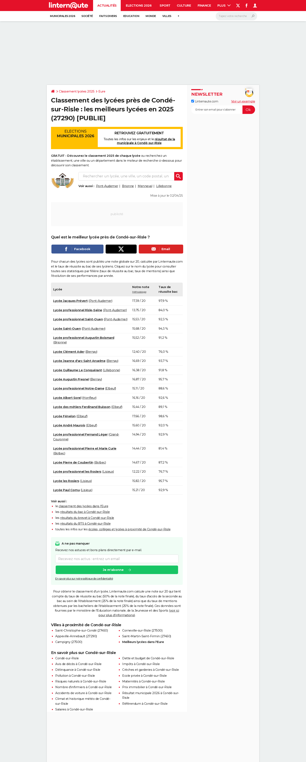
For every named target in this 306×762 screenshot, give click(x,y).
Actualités (107, 5)
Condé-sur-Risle (67, 658)
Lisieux (108, 471)
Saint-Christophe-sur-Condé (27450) (81, 630)
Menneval (145, 186)
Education (131, 16)
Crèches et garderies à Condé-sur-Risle (150, 670)
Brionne (128, 186)
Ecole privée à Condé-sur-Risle (144, 676)
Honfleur (89, 398)
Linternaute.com (204, 101)
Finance (204, 5)
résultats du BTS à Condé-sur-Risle (85, 523)
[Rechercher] (236, 16)
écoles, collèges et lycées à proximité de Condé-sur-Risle (129, 529)
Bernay (91, 352)
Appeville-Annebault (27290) (76, 636)
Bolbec (59, 453)
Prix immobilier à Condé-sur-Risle (147, 687)
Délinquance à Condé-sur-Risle (77, 670)
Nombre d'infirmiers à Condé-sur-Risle (83, 687)
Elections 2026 (139, 5)
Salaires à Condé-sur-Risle (74, 709)
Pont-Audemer (107, 186)
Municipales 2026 (62, 16)
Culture (184, 5)
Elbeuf (110, 388)
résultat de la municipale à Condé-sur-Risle (146, 141)
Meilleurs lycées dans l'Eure (143, 642)
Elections (75, 133)
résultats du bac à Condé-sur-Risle (85, 512)
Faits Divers (108, 16)
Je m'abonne (113, 570)
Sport (165, 5)
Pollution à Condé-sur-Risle (75, 676)
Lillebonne (164, 186)
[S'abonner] (223, 109)
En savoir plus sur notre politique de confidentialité (84, 578)
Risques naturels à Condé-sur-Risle (80, 681)
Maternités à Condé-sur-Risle (143, 681)
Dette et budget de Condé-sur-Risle (148, 658)
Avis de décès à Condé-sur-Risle (78, 664)
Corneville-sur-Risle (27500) (142, 630)
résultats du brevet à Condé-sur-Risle (87, 518)
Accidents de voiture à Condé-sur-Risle (83, 693)
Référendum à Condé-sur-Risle (144, 704)
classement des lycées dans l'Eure (83, 506)
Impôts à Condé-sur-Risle (141, 664)
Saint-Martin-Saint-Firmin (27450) (146, 636)
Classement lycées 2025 (76, 91)
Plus (224, 5)
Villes (166, 16)
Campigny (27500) (68, 642)
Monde (151, 16)
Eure (101, 91)
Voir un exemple (243, 101)
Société (87, 16)
